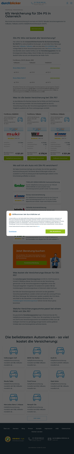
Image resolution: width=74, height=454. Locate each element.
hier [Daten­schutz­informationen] (38, 226)
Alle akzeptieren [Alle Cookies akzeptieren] (55, 231)
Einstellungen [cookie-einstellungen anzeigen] (13, 231)
